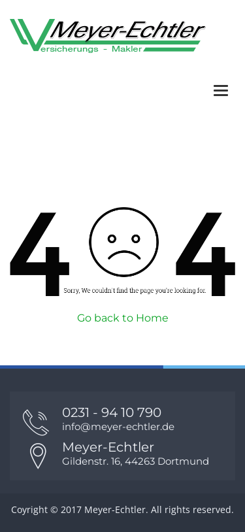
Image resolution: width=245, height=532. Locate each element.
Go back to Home (123, 318)
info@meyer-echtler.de (118, 426)
